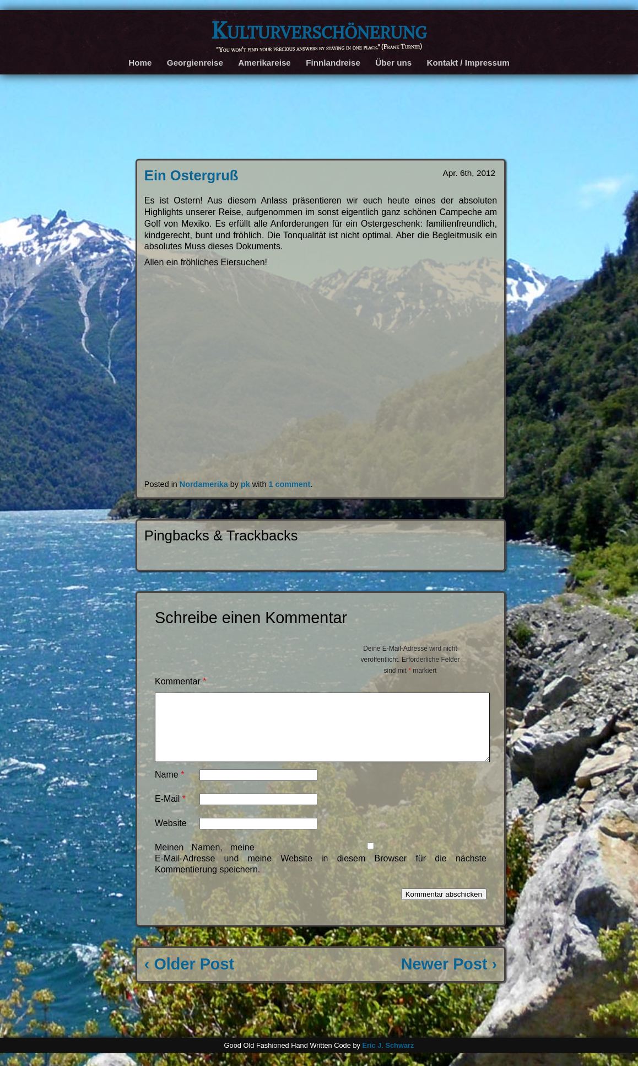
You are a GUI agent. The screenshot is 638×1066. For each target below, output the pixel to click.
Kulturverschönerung (318, 30)
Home (140, 62)
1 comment (289, 484)
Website (171, 836)
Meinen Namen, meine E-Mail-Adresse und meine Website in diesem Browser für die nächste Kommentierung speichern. (320, 871)
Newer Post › (449, 977)
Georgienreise (195, 62)
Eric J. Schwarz (388, 1058)
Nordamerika (204, 484)
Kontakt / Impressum (468, 62)
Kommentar (180, 681)
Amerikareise (264, 62)
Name (169, 787)
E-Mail (170, 812)
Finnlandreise (333, 62)
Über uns (393, 62)
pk (245, 484)
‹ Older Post (189, 977)
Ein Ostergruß (191, 175)
